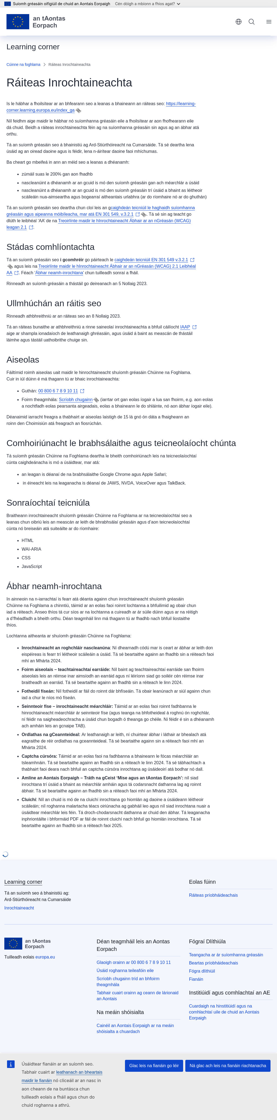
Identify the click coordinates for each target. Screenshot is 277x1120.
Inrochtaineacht (19, 908)
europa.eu (45, 957)
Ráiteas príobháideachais (213, 895)
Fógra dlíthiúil (202, 971)
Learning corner (23, 882)
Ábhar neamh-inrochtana (59, 272)
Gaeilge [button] (238, 21)
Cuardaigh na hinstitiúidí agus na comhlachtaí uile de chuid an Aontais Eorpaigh (224, 1012)
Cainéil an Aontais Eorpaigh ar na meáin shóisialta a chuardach (135, 1028)
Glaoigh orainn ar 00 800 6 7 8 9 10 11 (134, 962)
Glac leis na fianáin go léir (154, 1065)
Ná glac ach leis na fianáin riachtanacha (228, 1065)
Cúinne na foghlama (23, 64)
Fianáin (196, 979)
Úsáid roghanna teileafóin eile (125, 970)
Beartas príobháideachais (213, 963)
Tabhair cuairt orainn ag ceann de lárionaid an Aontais (137, 995)
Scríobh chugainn (76, 399)
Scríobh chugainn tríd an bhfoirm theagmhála (128, 981)
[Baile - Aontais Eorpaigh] (35, 21)
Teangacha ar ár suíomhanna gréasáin (226, 955)
